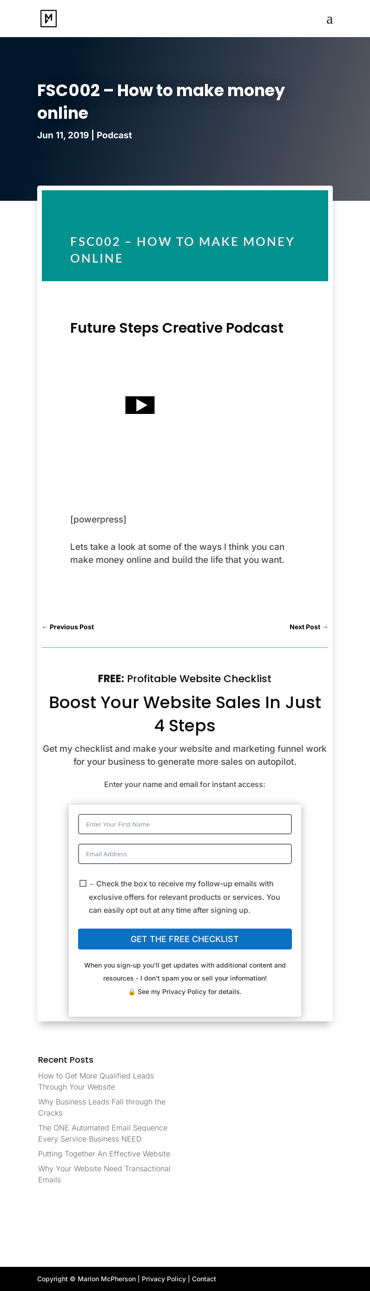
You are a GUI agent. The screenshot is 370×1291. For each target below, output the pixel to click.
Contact (204, 1279)
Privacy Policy (184, 991)
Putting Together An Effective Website (104, 1153)
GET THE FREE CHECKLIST (185, 939)
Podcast (114, 135)
